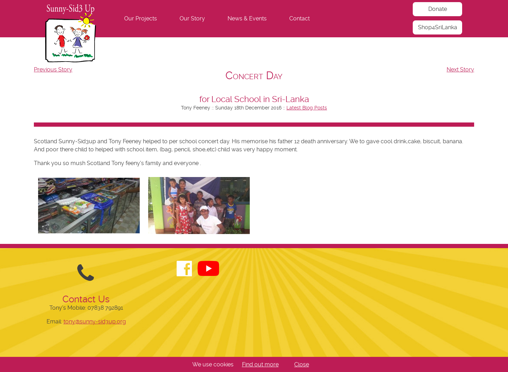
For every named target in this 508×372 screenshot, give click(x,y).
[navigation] (254, 18)
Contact (299, 18)
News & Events (247, 18)
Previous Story (53, 69)
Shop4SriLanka (437, 27)
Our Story (192, 18)
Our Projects (140, 18)
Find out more (260, 364)
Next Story (460, 69)
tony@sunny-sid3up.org (95, 321)
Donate (437, 9)
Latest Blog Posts (306, 108)
